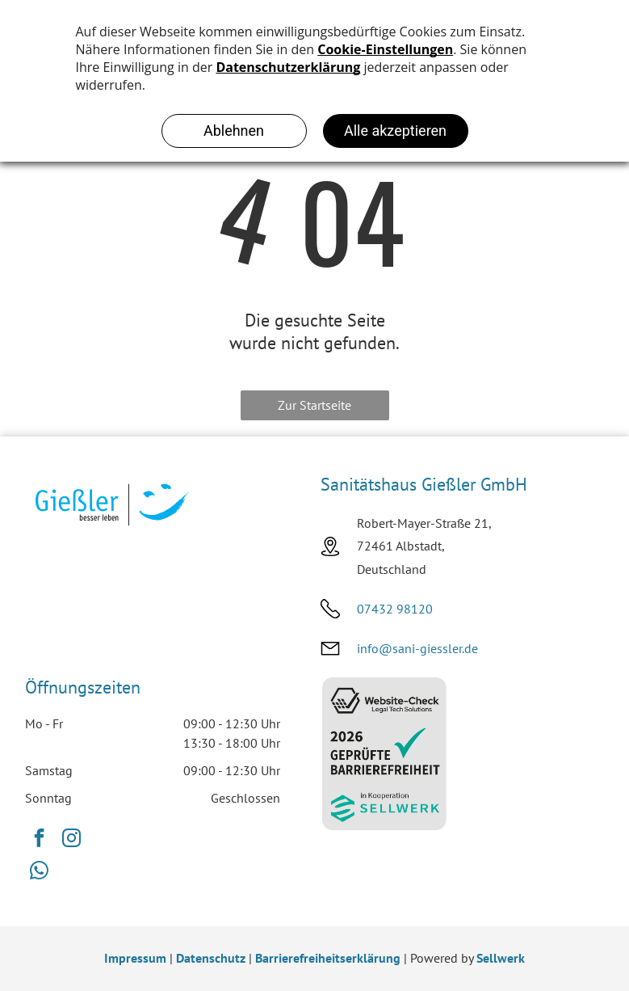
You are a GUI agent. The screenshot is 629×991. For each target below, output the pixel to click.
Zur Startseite (314, 405)
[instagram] (71, 840)
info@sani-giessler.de (417, 648)
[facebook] (39, 840)
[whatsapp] (39, 872)
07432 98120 (395, 609)
